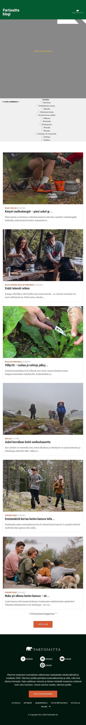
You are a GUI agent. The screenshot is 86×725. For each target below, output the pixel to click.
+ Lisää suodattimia (10, 102)
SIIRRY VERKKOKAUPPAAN (43, 694)
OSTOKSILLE (16, 703)
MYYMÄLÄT (28, 703)
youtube (65, 659)
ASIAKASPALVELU (41, 703)
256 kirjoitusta (43, 51)
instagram (46, 659)
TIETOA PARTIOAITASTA (59, 703)
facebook (27, 659)
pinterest (46, 665)
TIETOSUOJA (75, 703)
